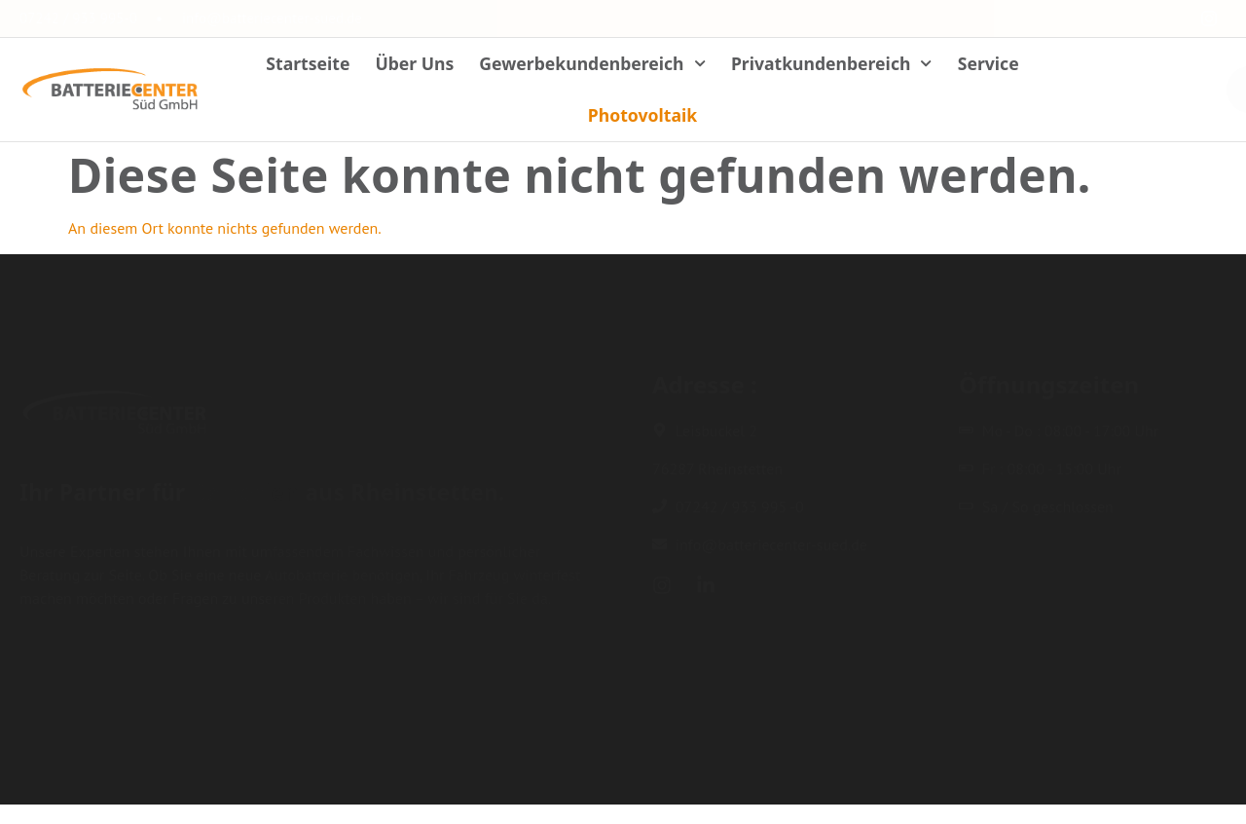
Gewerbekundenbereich (592, 63)
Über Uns (414, 63)
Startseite (307, 63)
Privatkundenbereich (832, 63)
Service (988, 63)
